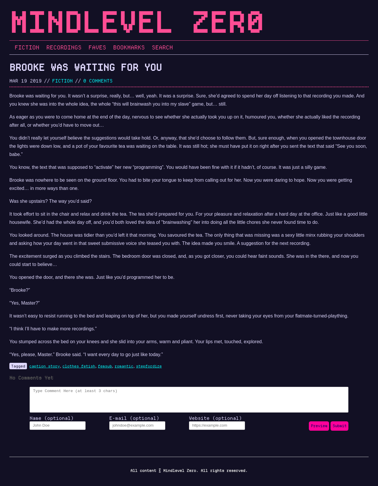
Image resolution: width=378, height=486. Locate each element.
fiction (62, 81)
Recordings (63, 47)
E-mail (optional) (134, 422)
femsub (105, 366)
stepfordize (149, 366)
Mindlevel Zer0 (136, 22)
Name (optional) (52, 422)
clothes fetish (78, 366)
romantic (124, 366)
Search (162, 47)
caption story (44, 366)
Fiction (27, 47)
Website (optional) (215, 422)
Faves (97, 47)
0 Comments (98, 81)
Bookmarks (129, 47)
